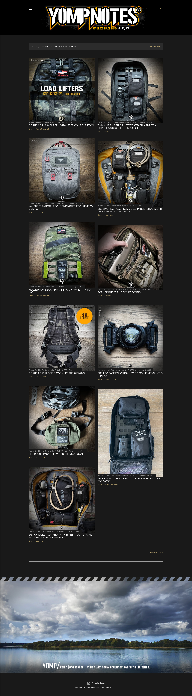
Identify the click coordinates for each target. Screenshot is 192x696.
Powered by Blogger (96, 683)
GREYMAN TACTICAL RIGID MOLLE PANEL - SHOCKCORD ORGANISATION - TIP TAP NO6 (130, 210)
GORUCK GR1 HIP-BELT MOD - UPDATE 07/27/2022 (57, 373)
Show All (155, 46)
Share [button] (31, 129)
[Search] (159, 8)
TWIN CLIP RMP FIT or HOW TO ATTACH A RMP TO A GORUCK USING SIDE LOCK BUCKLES (127, 126)
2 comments (40, 458)
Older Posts (156, 552)
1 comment (40, 212)
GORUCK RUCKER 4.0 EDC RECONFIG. (119, 292)
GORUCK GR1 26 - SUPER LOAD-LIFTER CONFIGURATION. (61, 125)
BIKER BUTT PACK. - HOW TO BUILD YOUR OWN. (56, 454)
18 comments (41, 377)
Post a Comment (42, 129)
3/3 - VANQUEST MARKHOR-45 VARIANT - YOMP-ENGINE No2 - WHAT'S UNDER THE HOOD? (60, 536)
